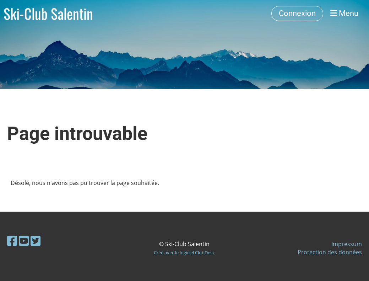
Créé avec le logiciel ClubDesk (184, 252)
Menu (344, 13)
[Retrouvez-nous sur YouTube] (24, 240)
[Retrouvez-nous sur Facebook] (12, 240)
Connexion (297, 13)
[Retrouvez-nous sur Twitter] (35, 240)
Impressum (346, 244)
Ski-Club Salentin (48, 13)
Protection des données (330, 252)
